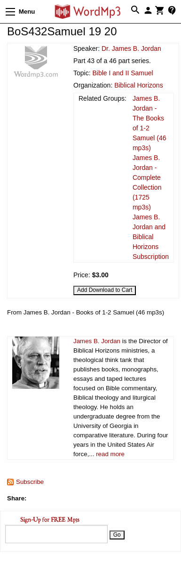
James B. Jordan (96, 341)
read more (110, 454)
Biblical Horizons (138, 85)
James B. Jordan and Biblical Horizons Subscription (151, 236)
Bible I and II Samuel (122, 73)
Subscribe (30, 481)
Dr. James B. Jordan (131, 48)
